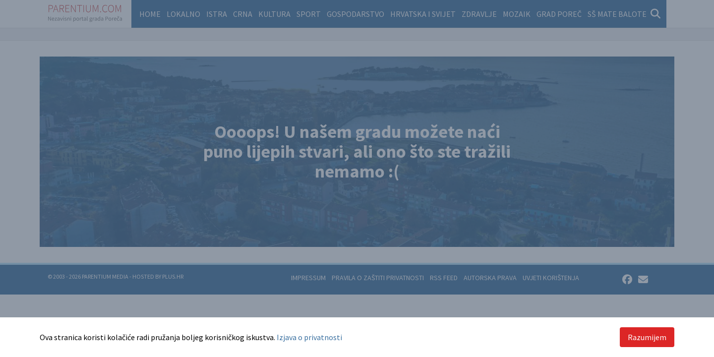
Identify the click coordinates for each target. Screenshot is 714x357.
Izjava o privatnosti (309, 337)
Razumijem (647, 337)
